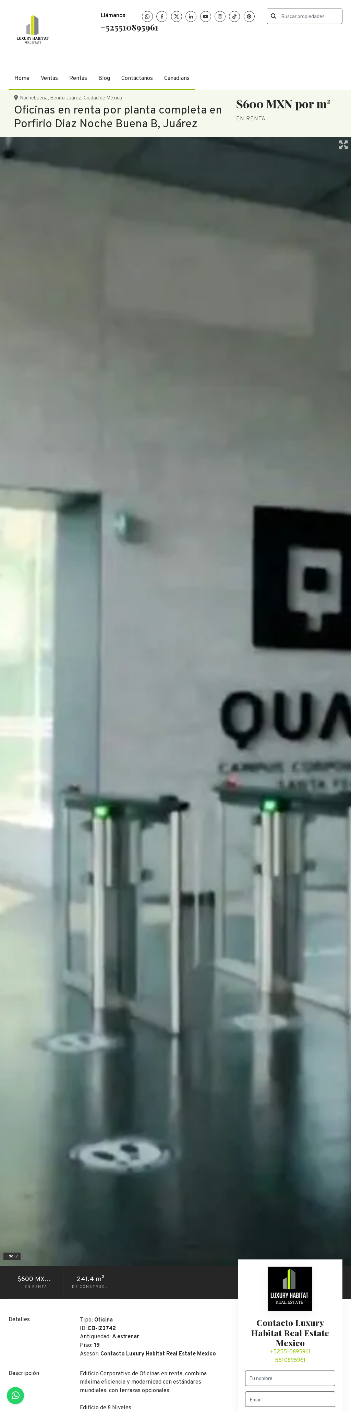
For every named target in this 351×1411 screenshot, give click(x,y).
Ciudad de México (103, 98)
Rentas (78, 78)
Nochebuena (34, 98)
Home (21, 78)
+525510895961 (129, 27)
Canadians (177, 78)
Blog (104, 78)
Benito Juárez (65, 98)
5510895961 (290, 1360)
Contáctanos (137, 78)
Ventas (49, 78)
